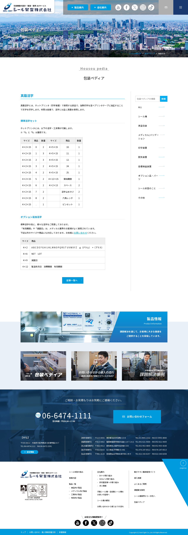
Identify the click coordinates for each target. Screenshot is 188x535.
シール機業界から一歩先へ (144, 494)
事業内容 (72, 477)
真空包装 (142, 124)
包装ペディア (150, 53)
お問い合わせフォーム (139, 416)
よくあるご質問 (140, 482)
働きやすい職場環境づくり (144, 471)
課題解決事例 (139, 488)
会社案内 (101, 7)
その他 (141, 190)
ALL (139, 106)
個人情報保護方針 (49, 530)
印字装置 (142, 145)
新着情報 (62, 530)
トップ (23, 530)
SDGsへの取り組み (106, 478)
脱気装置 (142, 154)
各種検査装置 (144, 163)
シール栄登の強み (76, 471)
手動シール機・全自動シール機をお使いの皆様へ (110, 491)
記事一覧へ (72, 280)
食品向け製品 (76, 486)
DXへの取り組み (105, 475)
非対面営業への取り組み (109, 481)
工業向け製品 (76, 493)
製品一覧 (72, 482)
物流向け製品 (76, 496)
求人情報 (102, 484)
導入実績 (137, 477)
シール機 (142, 115)
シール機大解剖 (103, 499)
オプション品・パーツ (147, 172)
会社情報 (30, 451)
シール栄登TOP (135, 53)
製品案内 (79, 7)
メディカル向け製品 (79, 489)
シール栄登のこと (145, 181)
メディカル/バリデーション (148, 135)
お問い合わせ (80, 232)
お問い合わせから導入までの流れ (110, 504)
